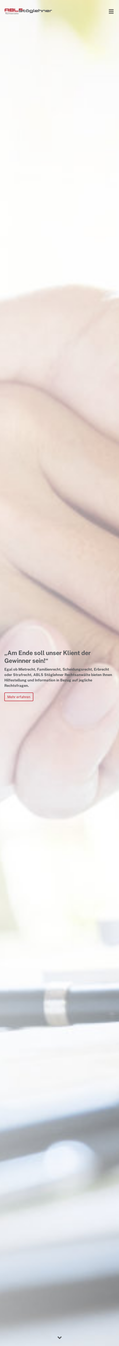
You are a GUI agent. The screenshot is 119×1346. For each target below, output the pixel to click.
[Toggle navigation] (111, 11)
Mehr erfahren (18, 697)
